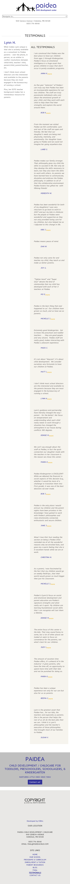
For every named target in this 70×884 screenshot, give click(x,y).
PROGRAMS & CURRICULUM (35, 859)
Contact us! (34, 782)
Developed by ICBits (35, 821)
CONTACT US (35, 875)
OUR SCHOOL (35, 857)
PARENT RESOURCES (35, 865)
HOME (35, 854)
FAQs (35, 870)
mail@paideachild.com (38, 844)
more (49, 74)
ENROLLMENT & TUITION (35, 862)
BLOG (35, 867)
